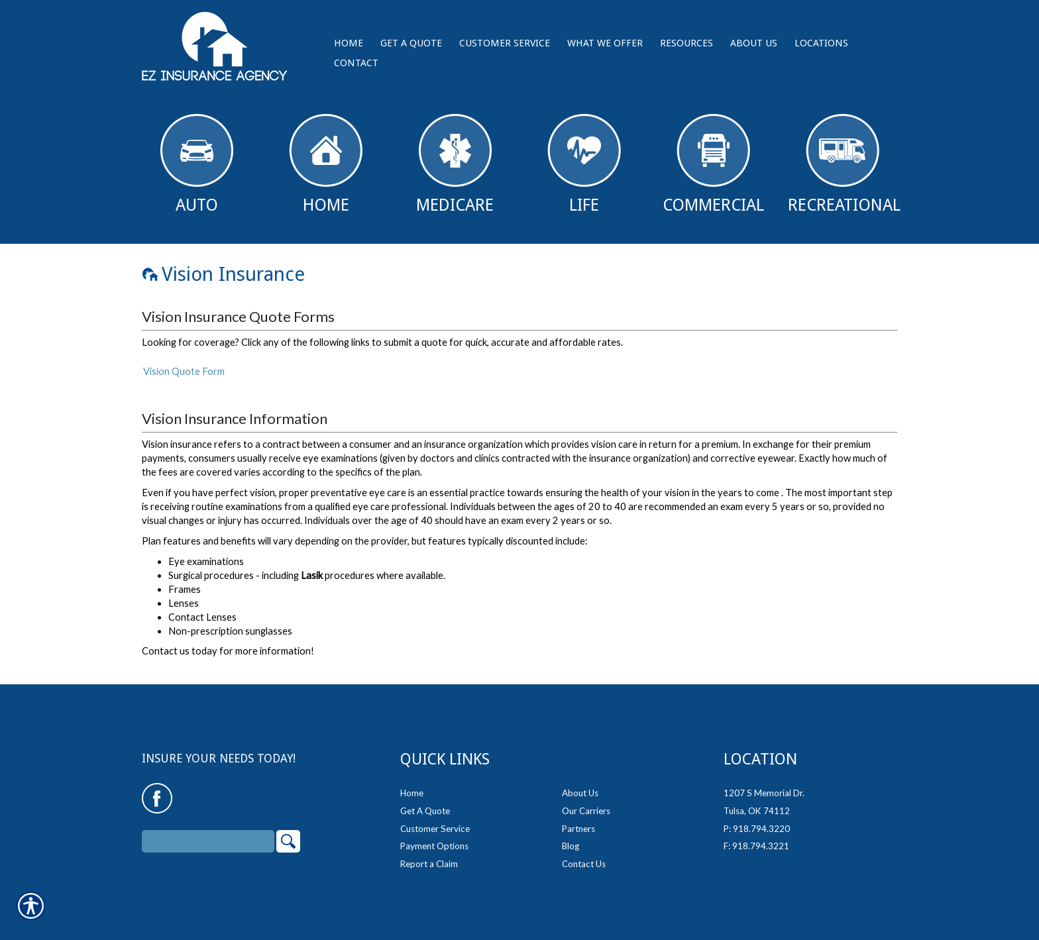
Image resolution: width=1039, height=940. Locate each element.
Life (584, 164)
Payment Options (434, 837)
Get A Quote (425, 802)
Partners (578, 819)
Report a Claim (429, 855)
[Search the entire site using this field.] (208, 832)
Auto (196, 164)
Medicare (455, 164)
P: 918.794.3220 (757, 819)
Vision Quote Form (184, 371)
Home (325, 164)
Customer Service (435, 819)
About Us (580, 784)
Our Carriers (586, 802)
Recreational (844, 164)
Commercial (713, 164)
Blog (570, 837)
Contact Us (584, 855)
